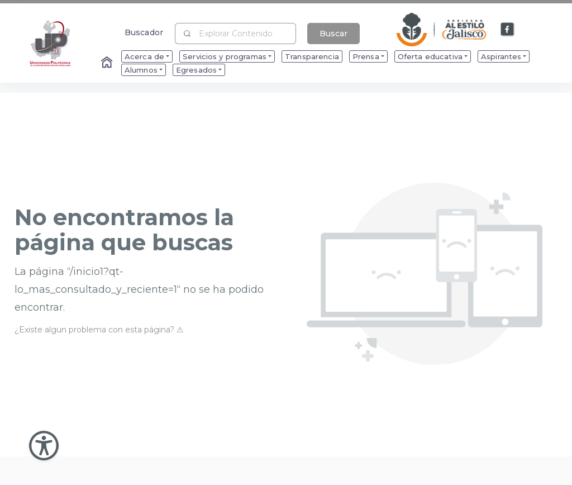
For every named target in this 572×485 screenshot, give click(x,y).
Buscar (333, 33)
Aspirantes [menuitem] (501, 56)
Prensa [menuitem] (365, 56)
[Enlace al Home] (108, 63)
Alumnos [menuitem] (141, 69)
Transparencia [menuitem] (312, 56)
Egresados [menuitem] (196, 69)
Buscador (144, 32)
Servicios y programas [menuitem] (224, 56)
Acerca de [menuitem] (144, 56)
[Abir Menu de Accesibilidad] (43, 445)
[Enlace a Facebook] (507, 29)
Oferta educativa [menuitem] (430, 56)
